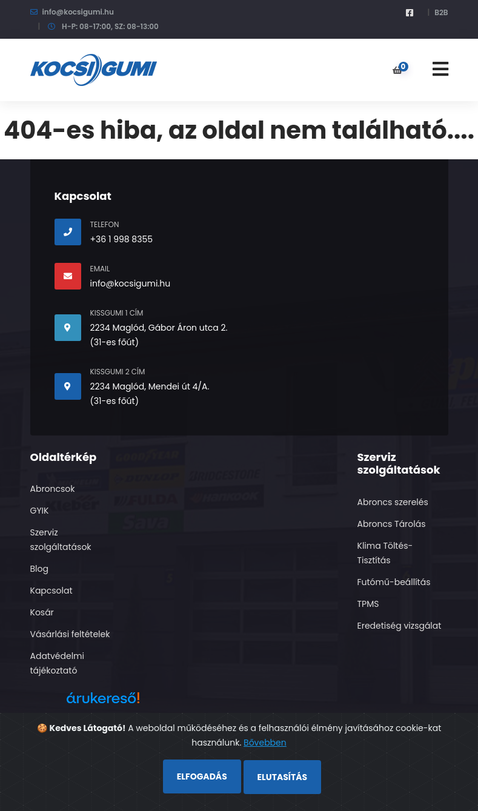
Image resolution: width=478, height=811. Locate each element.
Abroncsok (52, 489)
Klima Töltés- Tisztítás (385, 553)
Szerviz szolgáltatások (60, 539)
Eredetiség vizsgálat (399, 626)
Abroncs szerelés (392, 502)
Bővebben (265, 743)
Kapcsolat (51, 590)
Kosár (42, 612)
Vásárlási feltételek (70, 634)
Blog (39, 569)
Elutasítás (282, 777)
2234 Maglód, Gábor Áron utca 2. (159, 328)
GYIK (39, 511)
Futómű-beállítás (394, 582)
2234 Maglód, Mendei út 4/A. (150, 386)
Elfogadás (202, 776)
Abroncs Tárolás (391, 524)
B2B (441, 12)
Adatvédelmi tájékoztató (57, 663)
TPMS (368, 604)
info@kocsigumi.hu (78, 12)
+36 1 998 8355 (121, 239)
